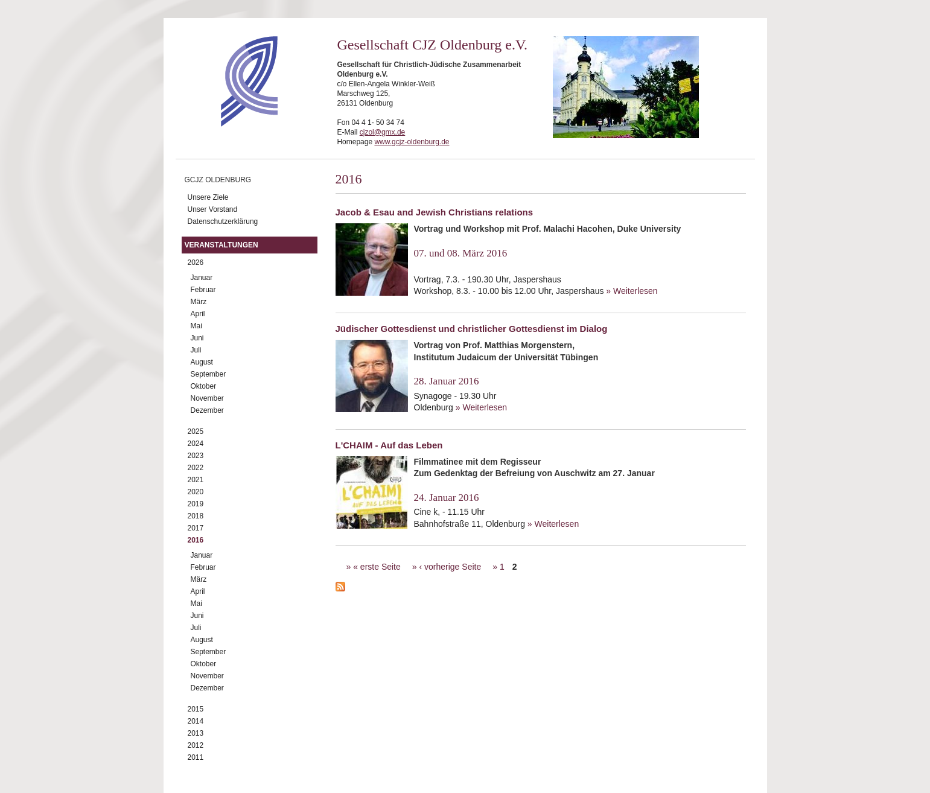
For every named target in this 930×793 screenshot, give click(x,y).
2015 (196, 709)
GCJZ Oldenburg (218, 180)
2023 (196, 455)
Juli (196, 350)
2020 (196, 492)
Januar (202, 277)
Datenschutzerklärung (223, 221)
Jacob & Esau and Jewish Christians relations (434, 212)
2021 (196, 480)
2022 (196, 467)
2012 (196, 745)
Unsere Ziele (208, 197)
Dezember (207, 410)
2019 (196, 504)
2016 (196, 540)
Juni (197, 338)
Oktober (204, 386)
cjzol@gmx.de (383, 132)
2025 (196, 431)
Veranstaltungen (221, 245)
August (202, 362)
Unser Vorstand (213, 209)
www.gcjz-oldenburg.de (411, 142)
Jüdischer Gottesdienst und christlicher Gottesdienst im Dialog (472, 328)
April (198, 314)
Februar (203, 289)
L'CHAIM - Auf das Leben (389, 445)
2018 (196, 516)
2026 (196, 262)
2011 (196, 757)
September (208, 374)
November (207, 398)
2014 (196, 721)
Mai (196, 326)
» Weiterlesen (631, 291)
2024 (196, 443)
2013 (196, 733)
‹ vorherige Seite (450, 567)
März (199, 302)
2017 (196, 528)
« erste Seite (377, 567)
